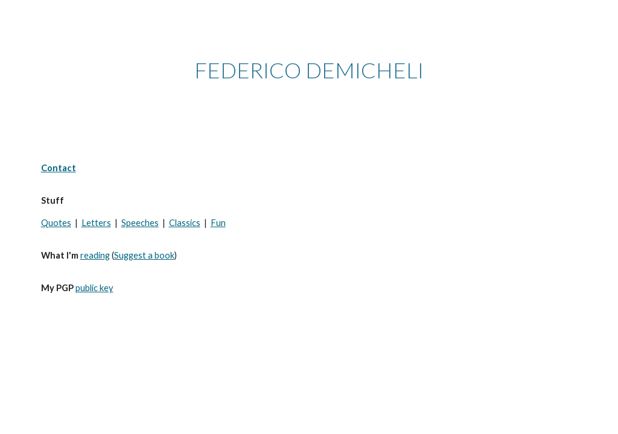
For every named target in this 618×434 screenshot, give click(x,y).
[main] (309, 70)
